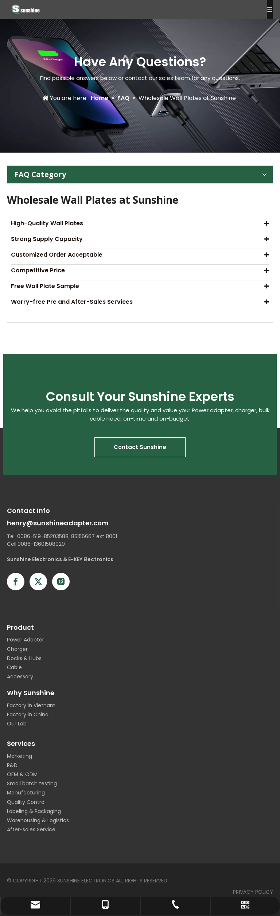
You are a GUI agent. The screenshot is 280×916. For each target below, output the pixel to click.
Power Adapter (25, 639)
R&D (12, 765)
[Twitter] (38, 581)
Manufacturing (26, 792)
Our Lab (17, 723)
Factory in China (27, 714)
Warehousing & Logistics (38, 820)
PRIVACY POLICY (253, 892)
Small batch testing (32, 783)
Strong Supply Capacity (47, 239)
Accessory (20, 676)
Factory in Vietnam (31, 705)
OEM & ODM (22, 774)
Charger (17, 649)
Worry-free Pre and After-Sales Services (72, 302)
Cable (14, 667)
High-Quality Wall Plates (47, 223)
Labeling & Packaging (34, 811)
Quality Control (26, 802)
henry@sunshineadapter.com (58, 523)
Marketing (19, 756)
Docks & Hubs (24, 658)
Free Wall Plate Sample (45, 286)
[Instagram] (61, 581)
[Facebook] (15, 581)
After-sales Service (31, 829)
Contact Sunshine (140, 447)
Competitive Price (38, 270)
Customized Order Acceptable (56, 254)
